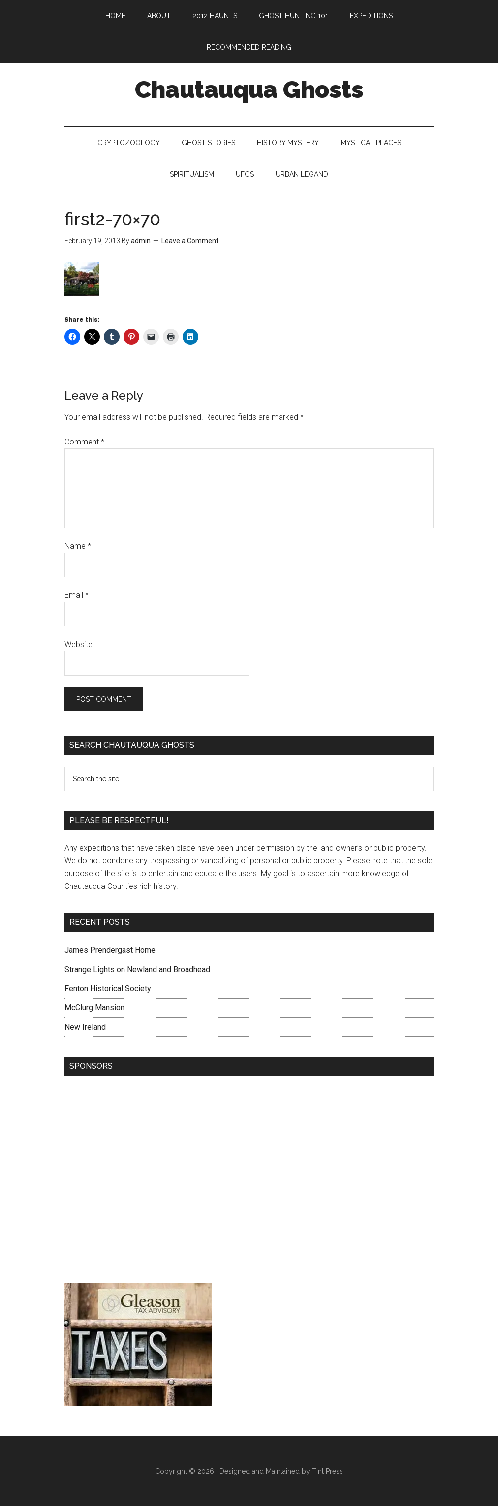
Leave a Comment (189, 241)
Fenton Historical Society (107, 988)
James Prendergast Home (110, 950)
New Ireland (85, 1027)
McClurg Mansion (94, 1007)
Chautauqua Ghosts (249, 89)
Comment (84, 441)
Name (77, 546)
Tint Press (327, 1471)
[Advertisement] (249, 1182)
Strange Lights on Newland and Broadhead (137, 969)
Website (78, 644)
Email (76, 595)
